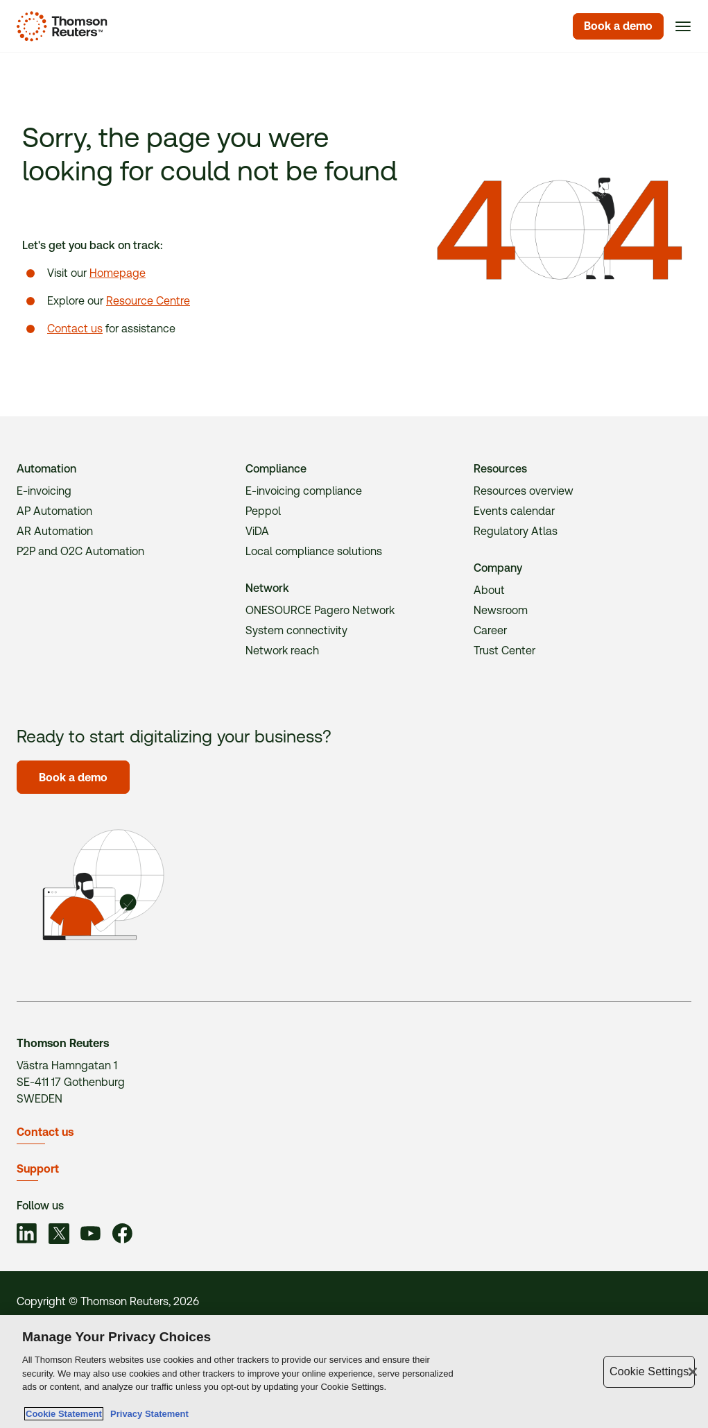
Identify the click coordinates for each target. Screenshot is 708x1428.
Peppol (263, 511)
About (489, 590)
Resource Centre (148, 300)
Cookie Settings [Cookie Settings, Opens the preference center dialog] (649, 1371)
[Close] (692, 1372)
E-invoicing (44, 491)
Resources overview (523, 491)
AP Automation (54, 511)
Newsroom (501, 610)
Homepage (117, 273)
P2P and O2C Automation (80, 551)
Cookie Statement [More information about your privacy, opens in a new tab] (64, 1414)
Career (490, 630)
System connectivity (296, 630)
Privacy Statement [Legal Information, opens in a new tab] (147, 1414)
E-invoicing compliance (303, 491)
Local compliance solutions (313, 551)
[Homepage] (59, 26)
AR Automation (55, 531)
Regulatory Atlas (516, 531)
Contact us (75, 328)
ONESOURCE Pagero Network (320, 610)
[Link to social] (27, 1235)
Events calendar (514, 511)
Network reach (282, 650)
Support (38, 1168)
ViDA (257, 531)
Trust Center (504, 650)
